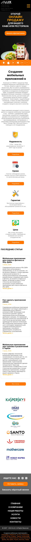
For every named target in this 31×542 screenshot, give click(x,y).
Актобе (3, 536)
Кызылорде (25, 536)
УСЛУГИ (15, 514)
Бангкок (21, 539)
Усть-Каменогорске (12, 538)
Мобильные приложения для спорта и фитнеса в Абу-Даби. (14, 260)
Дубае (4, 539)
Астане (19, 534)
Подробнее (15, 154)
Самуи (27, 539)
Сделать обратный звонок (7, 8)
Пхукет (16, 539)
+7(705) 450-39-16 (5, 5)
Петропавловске (24, 538)
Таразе (19, 536)
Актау (8, 536)
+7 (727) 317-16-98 (5, 6)
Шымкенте (12, 534)
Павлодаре (5, 534)
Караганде (25, 534)
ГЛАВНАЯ (15, 503)
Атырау (13, 536)
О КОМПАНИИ (15, 507)
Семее (3, 538)
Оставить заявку (15, 484)
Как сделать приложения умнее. (14, 301)
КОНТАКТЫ (15, 522)
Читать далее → (8, 288)
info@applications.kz (5, 10)
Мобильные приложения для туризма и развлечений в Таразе (15, 346)
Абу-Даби (10, 539)
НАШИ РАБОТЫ (15, 511)
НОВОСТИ (15, 518)
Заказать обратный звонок (15, 33)
